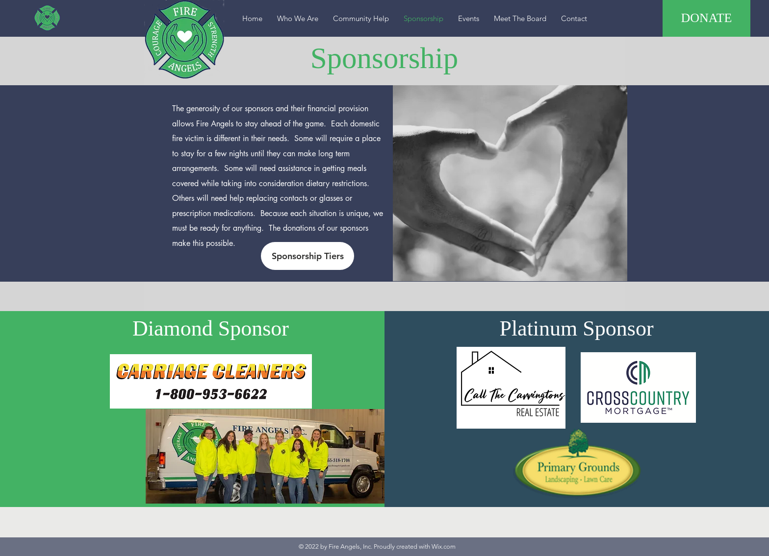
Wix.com (444, 546)
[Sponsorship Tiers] (307, 256)
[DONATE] (706, 18)
